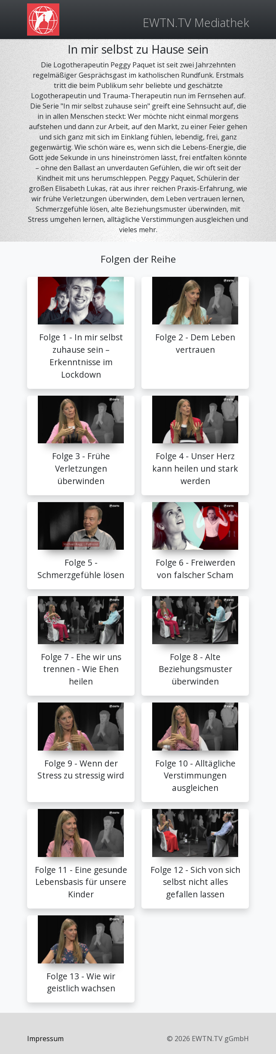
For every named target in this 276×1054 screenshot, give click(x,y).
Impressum (45, 1038)
